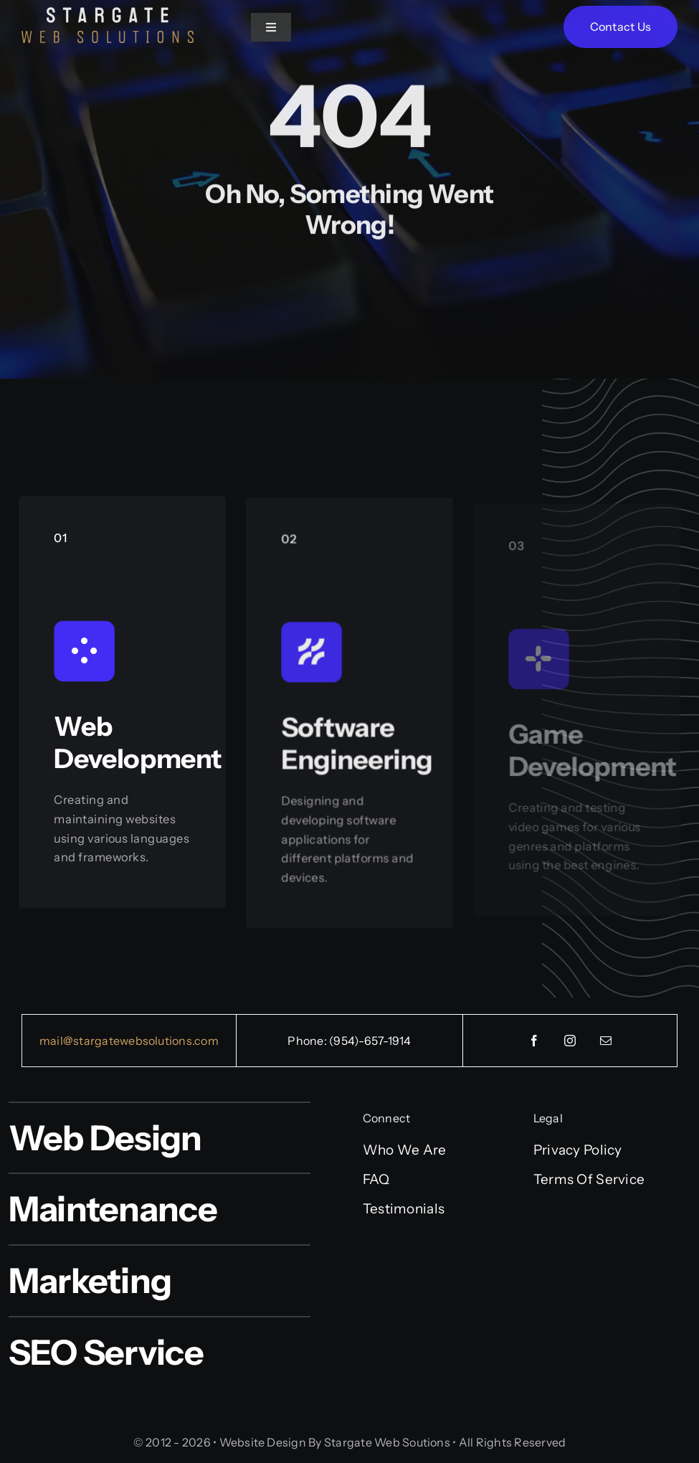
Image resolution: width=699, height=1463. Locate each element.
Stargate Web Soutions (387, 1442)
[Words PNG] (108, 14)
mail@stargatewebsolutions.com (129, 1040)
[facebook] (534, 1040)
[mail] (605, 1040)
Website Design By (270, 1442)
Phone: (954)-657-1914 (349, 1040)
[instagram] (570, 1040)
